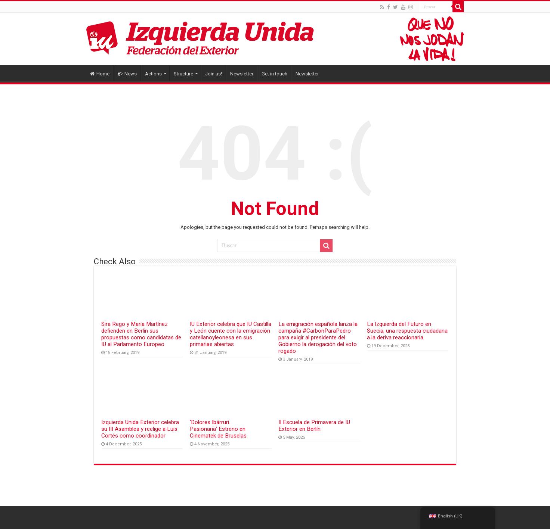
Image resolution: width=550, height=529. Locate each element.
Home (99, 74)
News (127, 74)
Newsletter (241, 74)
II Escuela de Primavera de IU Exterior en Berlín (314, 425)
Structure (183, 74)
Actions (153, 74)
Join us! (213, 74)
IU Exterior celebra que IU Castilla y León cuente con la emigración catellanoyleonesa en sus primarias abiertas (230, 334)
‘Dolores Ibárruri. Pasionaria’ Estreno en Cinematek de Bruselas (218, 429)
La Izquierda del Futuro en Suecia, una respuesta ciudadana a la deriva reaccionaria (407, 331)
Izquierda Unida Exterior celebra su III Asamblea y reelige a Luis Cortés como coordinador (140, 429)
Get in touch (274, 74)
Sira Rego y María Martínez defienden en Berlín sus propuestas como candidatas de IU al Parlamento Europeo (141, 334)
